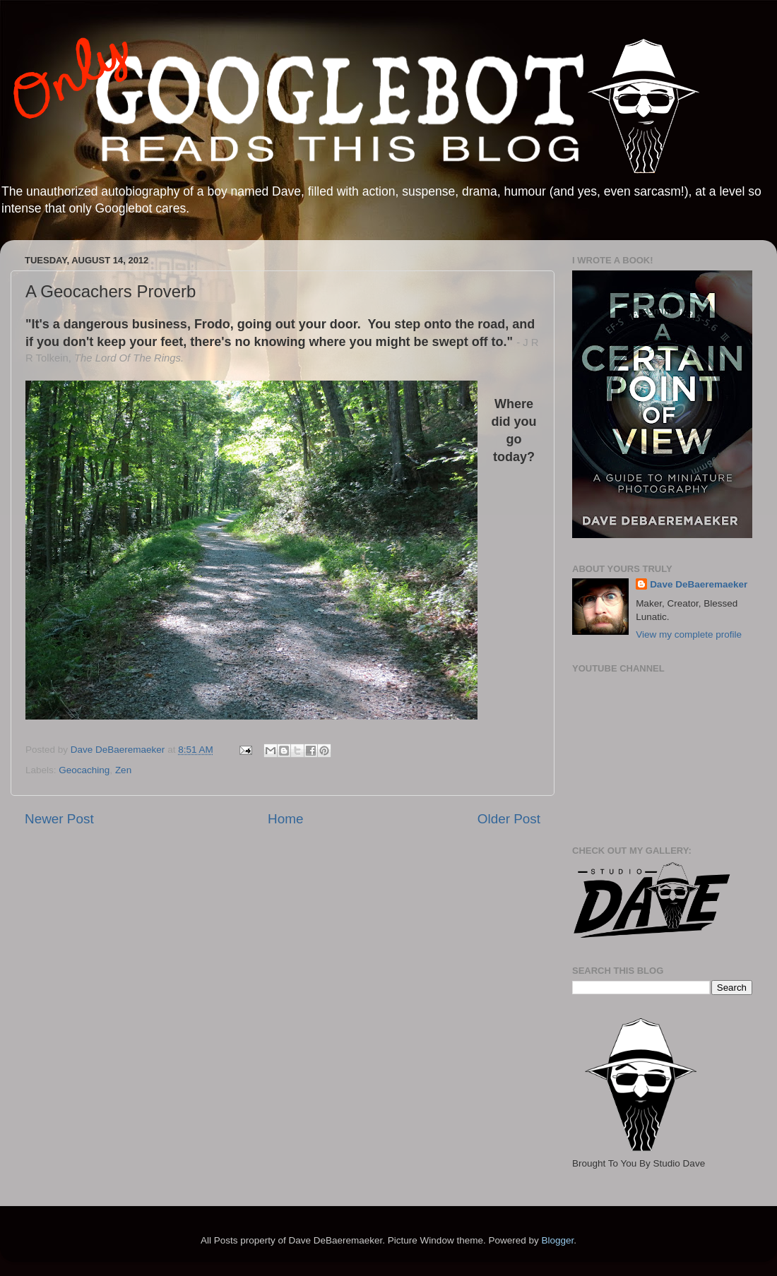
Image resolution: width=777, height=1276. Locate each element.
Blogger (557, 1240)
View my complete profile (689, 634)
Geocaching (84, 770)
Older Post (509, 818)
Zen (123, 770)
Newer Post (59, 818)
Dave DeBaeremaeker (698, 584)
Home (285, 818)
